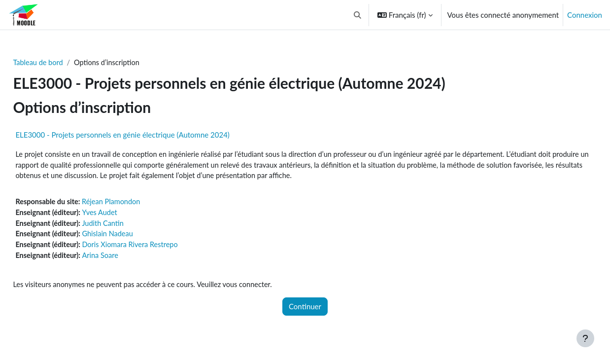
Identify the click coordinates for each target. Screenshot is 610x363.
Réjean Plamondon (136, 203)
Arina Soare (125, 258)
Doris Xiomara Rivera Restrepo (155, 247)
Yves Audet (124, 214)
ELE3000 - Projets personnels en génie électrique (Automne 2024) (144, 135)
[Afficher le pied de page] (585, 338)
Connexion (584, 14)
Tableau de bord (61, 62)
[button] (357, 15)
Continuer (305, 310)
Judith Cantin (127, 225)
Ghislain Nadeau (132, 236)
